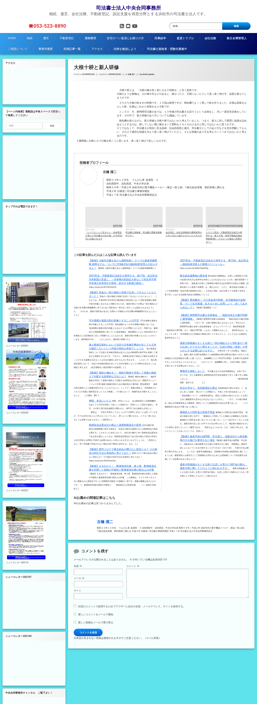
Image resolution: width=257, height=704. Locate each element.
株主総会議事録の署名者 (193, 275)
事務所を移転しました (192, 370)
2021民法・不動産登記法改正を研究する (225, 226)
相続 (29, 37)
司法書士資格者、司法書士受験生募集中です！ (143, 234)
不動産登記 (67, 37)
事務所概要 (46, 48)
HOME (12, 37)
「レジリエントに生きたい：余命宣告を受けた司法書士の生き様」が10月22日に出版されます (103, 235)
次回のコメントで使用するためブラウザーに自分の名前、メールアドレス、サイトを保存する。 (131, 605)
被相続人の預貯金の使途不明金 (197, 411)
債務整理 (90, 37)
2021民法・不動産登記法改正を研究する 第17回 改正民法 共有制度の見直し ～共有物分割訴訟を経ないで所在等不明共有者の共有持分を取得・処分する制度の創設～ (124, 279)
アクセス (97, 48)
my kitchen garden (147, 74)
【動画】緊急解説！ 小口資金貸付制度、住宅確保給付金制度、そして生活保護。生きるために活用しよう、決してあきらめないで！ (213, 303)
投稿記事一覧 (72, 48)
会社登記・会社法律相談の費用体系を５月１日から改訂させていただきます (184, 234)
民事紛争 (160, 37)
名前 (78, 565)
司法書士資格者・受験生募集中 (167, 48)
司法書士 (117, 226)
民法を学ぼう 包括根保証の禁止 (198, 387)
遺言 (46, 37)
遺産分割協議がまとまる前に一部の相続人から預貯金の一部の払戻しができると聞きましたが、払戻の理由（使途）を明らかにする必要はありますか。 (213, 346)
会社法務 (210, 37)
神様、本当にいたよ (100, 400)
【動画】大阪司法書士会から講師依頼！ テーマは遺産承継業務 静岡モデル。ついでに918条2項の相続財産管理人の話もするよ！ (123, 264)
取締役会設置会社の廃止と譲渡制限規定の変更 (115, 424)
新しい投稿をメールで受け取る (95, 622)
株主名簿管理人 (237, 37)
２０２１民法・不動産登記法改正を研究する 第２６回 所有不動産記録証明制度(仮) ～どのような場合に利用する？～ (224, 237)
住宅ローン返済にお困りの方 (125, 37)
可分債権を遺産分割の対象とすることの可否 (114, 319)
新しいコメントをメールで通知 (95, 613)
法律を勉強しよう (125, 48)
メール (79, 577)
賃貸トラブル (185, 37)
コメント (132, 565)
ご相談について (18, 48)
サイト (77, 590)
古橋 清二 (131, 74)
